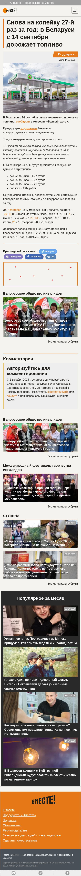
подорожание (29, 128)
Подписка (9, 820)
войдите (12, 396)
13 (36, 218)
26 (5, 214)
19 (10, 214)
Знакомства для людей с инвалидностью (32, 835)
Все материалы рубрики (62, 341)
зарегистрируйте (58, 391)
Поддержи (66, 54)
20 (31, 218)
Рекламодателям (15, 830)
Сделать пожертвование (20, 840)
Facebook (34, 256)
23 (13, 222)
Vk (50, 256)
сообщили (23, 121)
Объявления (12, 825)
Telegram (48, 251)
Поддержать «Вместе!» (39, 2)
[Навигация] (75, 10)
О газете (15, 2)
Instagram (13, 256)
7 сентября (14, 209)
